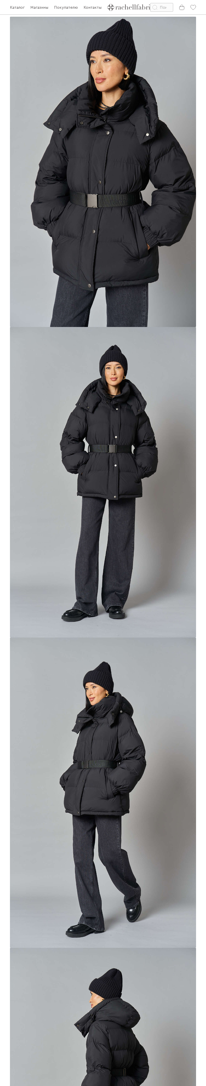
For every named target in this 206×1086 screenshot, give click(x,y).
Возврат (18, 1015)
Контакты (65, 1015)
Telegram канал (70, 1035)
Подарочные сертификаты (23, 1047)
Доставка (19, 1005)
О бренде (65, 1005)
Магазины (19, 1035)
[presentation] (139, 1018)
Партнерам (21, 1025)
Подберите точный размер (52, 848)
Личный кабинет (29, 1059)
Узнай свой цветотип (76, 1045)
